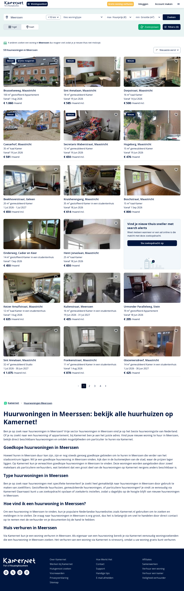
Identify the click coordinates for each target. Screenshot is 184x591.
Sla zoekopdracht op (152, 243)
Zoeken (171, 17)
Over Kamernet (58, 559)
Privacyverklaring (59, 577)
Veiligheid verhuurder (154, 577)
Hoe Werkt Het (104, 559)
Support (100, 568)
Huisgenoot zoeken (60, 568)
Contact (100, 564)
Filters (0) (171, 27)
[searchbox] (27, 17)
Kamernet (11, 403)
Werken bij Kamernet (61, 564)
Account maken (163, 4)
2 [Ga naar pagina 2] (89, 386)
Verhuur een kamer (152, 573)
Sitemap (54, 582)
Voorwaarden (57, 573)
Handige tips (103, 573)
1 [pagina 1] (84, 386)
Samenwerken (150, 564)
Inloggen (143, 4)
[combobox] (22, 17)
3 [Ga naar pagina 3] (94, 386)
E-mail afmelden (104, 577)
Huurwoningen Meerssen (38, 403)
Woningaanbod (37, 4)
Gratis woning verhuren (120, 4)
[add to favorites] (56, 61)
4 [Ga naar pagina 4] (100, 386)
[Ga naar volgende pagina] (105, 386)
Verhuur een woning (153, 568)
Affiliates (147, 559)
